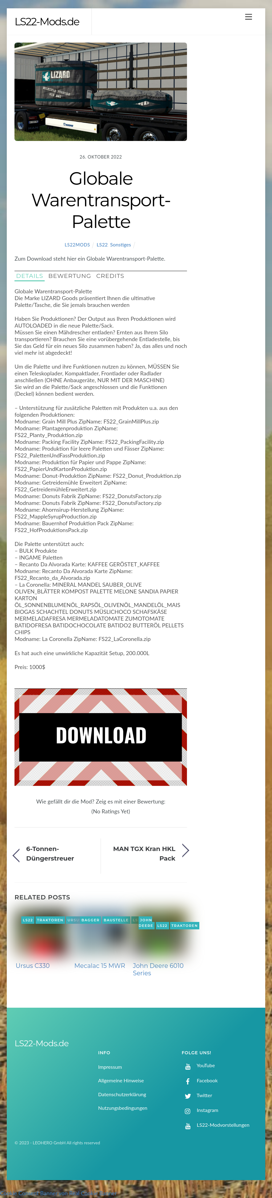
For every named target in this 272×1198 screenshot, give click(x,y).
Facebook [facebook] (200, 1080)
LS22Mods (77, 244)
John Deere (146, 923)
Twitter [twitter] (197, 1095)
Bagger (91, 920)
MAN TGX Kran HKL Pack (144, 853)
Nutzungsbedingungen (122, 1108)
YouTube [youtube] (198, 1065)
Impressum (110, 1067)
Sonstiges (120, 244)
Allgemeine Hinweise (121, 1080)
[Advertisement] (228, 141)
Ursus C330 (33, 965)
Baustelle (116, 920)
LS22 (102, 244)
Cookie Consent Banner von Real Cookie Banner (58, 1193)
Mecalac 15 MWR (99, 965)
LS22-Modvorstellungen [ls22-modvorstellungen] (216, 1125)
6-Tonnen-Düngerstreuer (50, 853)
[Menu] (248, 16)
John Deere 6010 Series (158, 969)
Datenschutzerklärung (122, 1094)
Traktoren (50, 920)
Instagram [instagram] (200, 1110)
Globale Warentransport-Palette (100, 200)
